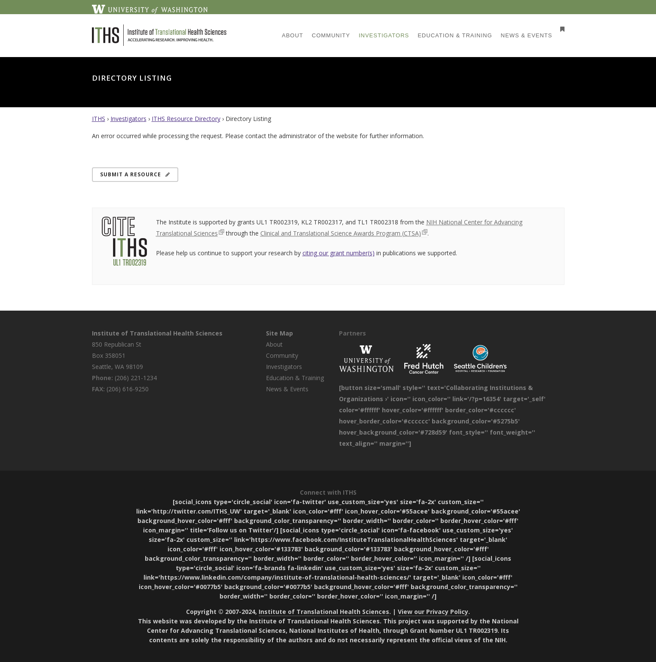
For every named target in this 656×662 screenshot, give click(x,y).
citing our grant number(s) (338, 253)
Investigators (128, 119)
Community (282, 355)
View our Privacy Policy (433, 612)
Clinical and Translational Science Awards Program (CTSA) (340, 233)
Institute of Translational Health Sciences (157, 333)
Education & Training (295, 378)
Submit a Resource (135, 174)
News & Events (287, 389)
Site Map (279, 333)
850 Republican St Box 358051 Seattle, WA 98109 (117, 355)
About (274, 344)
